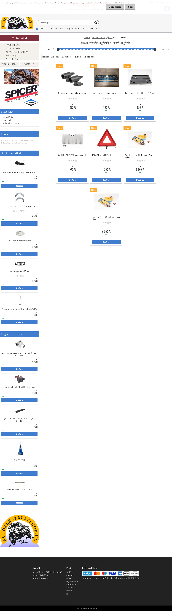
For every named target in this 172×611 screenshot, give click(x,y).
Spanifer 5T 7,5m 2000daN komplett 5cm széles (105, 218)
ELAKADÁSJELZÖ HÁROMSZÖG (101, 155)
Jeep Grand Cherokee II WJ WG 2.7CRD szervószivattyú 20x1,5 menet (19, 354)
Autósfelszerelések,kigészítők (102, 37)
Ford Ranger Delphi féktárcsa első (19, 241)
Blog (97, 28)
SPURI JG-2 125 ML (19, 460)
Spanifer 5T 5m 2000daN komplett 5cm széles (138, 156)
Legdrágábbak (66, 56)
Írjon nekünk (7, 120)
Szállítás (44, 28)
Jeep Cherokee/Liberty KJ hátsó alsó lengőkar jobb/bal (19, 419)
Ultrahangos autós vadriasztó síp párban (72, 93)
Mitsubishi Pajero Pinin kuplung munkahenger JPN (19, 172)
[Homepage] (35, 28)
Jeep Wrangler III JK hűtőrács (19, 271)
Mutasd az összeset (9, 63)
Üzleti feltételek (88, 28)
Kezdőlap (87, 37)
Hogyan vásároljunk (73, 28)
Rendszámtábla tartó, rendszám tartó (104, 93)
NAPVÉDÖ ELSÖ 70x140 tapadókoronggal (72, 155)
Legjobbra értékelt (89, 56)
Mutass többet (29, 63)
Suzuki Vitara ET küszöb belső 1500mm (19, 489)
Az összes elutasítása (115, 7)
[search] (96, 23)
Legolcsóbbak (55, 56)
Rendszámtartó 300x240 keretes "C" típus (139, 93)
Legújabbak (77, 56)
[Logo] (17, 23)
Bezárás (130, 7)
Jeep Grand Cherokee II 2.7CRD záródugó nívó (19, 387)
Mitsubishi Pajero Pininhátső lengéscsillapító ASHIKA (19, 309)
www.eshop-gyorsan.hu (90, 608)
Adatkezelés (53, 28)
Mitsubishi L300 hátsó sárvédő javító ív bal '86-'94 (19, 206)
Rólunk (62, 28)
